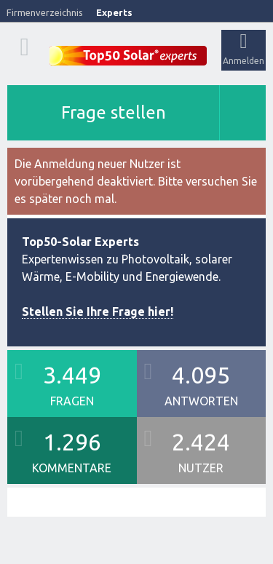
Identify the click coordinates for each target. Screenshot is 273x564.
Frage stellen (113, 112)
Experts (114, 12)
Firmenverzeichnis (45, 12)
